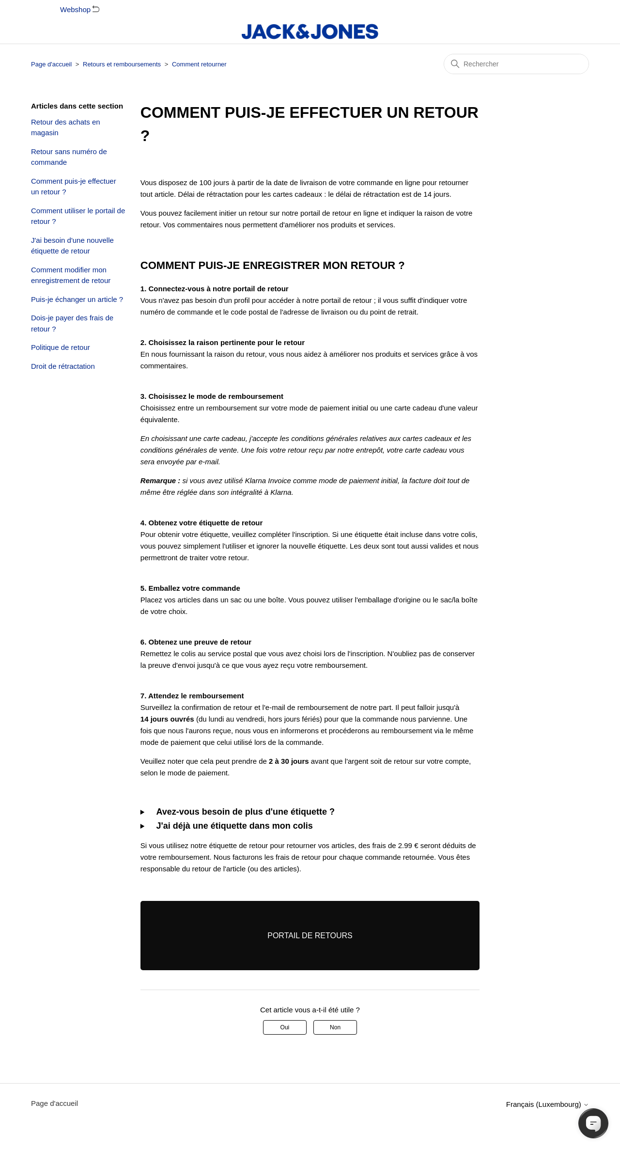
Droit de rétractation (63, 366)
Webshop (79, 9)
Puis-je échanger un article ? (77, 299)
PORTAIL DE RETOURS (309, 935)
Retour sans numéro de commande (69, 157)
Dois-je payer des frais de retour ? (72, 323)
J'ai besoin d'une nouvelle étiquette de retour (72, 245)
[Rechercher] (516, 64)
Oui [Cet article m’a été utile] (285, 1027)
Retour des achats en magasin (65, 127)
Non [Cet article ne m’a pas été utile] (335, 1027)
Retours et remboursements (122, 64)
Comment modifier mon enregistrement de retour (70, 275)
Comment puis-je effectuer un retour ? (73, 186)
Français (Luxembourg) (547, 1104)
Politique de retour (60, 347)
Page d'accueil (51, 64)
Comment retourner (199, 64)
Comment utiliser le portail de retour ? (78, 216)
